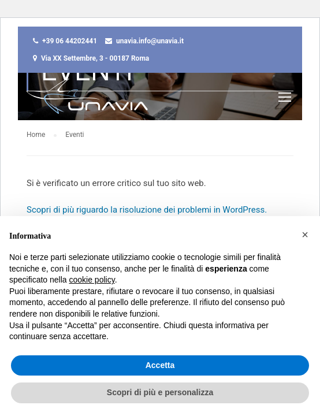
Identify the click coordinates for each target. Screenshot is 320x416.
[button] (305, 234)
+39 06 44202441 (69, 41)
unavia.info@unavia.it (150, 41)
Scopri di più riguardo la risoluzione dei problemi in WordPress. (147, 210)
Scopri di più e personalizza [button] (160, 392)
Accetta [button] (160, 365)
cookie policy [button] (92, 279)
